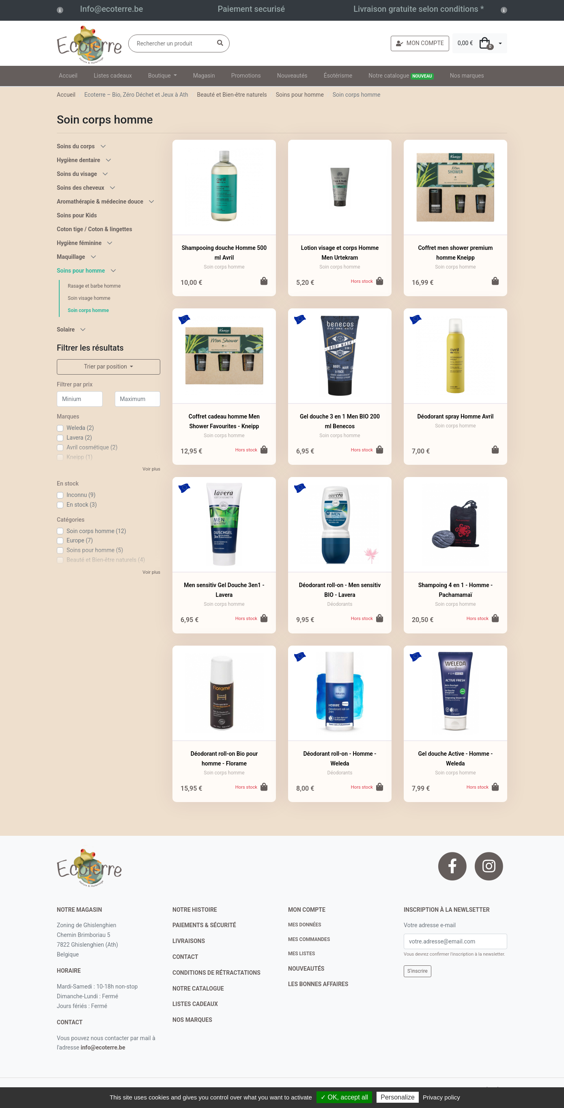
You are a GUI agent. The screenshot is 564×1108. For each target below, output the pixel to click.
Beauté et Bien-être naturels (232, 94)
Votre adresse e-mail (430, 925)
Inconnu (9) (81, 495)
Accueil (68, 75)
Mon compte (306, 909)
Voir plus (151, 469)
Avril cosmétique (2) (92, 447)
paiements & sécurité (204, 925)
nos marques (192, 1020)
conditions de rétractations (216, 972)
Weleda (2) (80, 428)
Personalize (398, 1097)
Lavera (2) (79, 437)
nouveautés (306, 968)
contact (69, 1022)
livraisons (188, 941)
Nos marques (467, 75)
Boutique (160, 75)
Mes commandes (309, 939)
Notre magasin (79, 909)
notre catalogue (198, 988)
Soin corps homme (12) (96, 531)
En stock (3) (82, 504)
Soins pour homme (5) (95, 550)
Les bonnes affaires (318, 984)
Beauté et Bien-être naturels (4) (106, 560)
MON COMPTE (420, 43)
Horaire (69, 970)
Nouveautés (292, 75)
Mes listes (301, 953)
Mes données (304, 925)
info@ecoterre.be (103, 1047)
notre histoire (194, 909)
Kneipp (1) (80, 457)
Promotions (246, 75)
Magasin (204, 75)
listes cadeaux (195, 1004)
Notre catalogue (401, 76)
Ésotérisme (338, 75)
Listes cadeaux (113, 75)
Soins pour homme (300, 94)
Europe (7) (80, 540)
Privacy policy (441, 1097)
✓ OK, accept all (344, 1097)
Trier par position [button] (106, 366)
